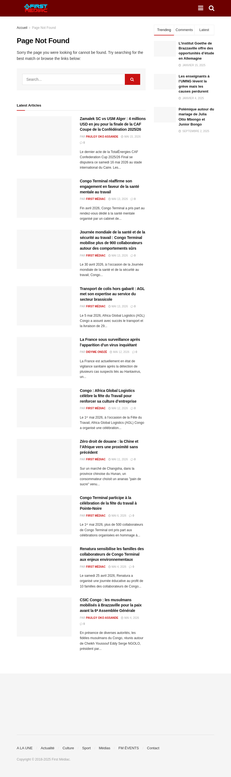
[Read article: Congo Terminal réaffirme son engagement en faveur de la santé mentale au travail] (44, 198)
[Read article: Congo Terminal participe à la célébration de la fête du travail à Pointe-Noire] (44, 514)
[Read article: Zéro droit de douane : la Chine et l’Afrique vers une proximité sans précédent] (44, 458)
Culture (68, 748)
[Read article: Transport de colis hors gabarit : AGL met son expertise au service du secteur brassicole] (44, 305)
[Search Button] (211, 8)
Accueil (22, 28)
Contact (153, 748)
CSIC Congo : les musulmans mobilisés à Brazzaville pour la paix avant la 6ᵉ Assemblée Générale (111, 605)
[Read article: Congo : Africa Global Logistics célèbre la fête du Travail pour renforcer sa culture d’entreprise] (44, 407)
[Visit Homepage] (36, 8)
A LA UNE (25, 748)
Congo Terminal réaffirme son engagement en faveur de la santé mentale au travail (109, 186)
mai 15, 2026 (130, 136)
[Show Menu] (200, 8)
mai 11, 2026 (118, 459)
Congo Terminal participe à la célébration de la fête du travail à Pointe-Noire (108, 503)
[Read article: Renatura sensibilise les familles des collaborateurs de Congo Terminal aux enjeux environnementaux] (44, 566)
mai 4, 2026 (117, 566)
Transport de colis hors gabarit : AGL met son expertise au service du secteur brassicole (112, 294)
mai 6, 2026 (117, 515)
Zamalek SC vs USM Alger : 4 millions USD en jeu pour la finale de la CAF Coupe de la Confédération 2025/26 (113, 124)
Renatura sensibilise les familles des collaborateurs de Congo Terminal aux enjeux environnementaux (112, 554)
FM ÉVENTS (129, 748)
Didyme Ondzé (96, 351)
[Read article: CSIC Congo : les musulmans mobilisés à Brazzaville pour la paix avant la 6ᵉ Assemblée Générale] (44, 617)
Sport (86, 748)
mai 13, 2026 (118, 198)
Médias (104, 748)
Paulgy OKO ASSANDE (102, 136)
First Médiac (96, 198)
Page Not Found (44, 28)
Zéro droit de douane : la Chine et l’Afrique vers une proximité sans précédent (109, 446)
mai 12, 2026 (119, 351)
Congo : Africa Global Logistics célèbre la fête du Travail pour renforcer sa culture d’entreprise (108, 395)
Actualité (47, 748)
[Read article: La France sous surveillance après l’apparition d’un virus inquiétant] (44, 356)
